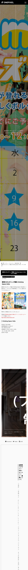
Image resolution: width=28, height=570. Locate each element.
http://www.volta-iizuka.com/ (8, 317)
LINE (21, 441)
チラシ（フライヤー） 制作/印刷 (8, 276)
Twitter (15, 441)
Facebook (8, 441)
